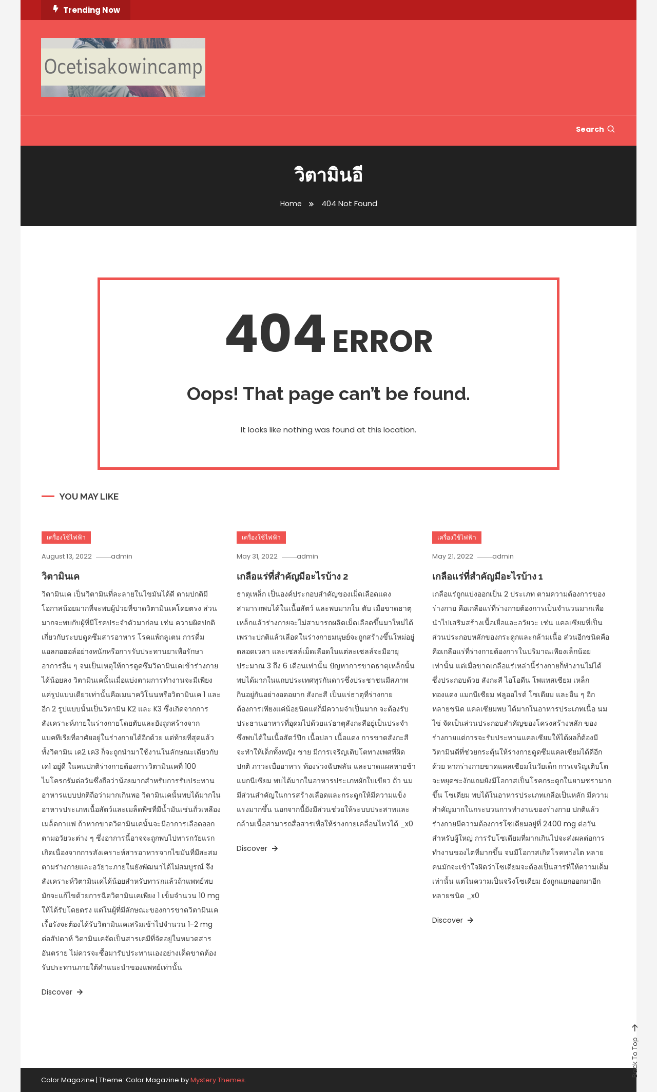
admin (126, 556)
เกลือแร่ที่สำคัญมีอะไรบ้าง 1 (487, 576)
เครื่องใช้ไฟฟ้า (66, 537)
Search (596, 129)
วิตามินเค (61, 576)
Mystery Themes (217, 1080)
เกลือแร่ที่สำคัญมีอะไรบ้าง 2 (292, 576)
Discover (63, 992)
